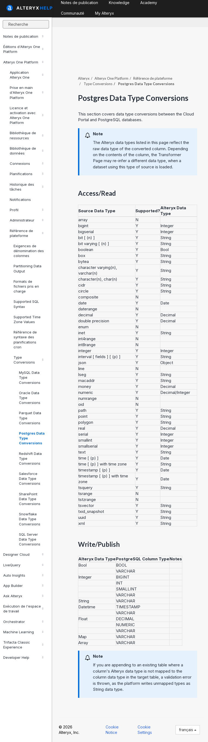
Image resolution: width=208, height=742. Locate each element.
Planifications (26, 174)
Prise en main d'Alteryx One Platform (26, 92)
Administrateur (26, 220)
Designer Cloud (23, 554)
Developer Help (23, 657)
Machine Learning (23, 632)
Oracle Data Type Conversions (29, 398)
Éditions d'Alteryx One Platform (23, 49)
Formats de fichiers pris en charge (26, 286)
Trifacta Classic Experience (23, 644)
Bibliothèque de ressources (26, 135)
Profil (26, 210)
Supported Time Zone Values (27, 319)
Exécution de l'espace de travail (23, 608)
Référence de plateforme (26, 233)
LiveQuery (23, 565)
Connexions (26, 163)
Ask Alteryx (23, 596)
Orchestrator (23, 621)
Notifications (20, 199)
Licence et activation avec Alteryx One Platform (26, 115)
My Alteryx (104, 13)
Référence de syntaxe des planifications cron (25, 339)
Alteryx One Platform (23, 62)
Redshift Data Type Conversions (30, 458)
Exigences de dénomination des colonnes (29, 251)
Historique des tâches (26, 186)
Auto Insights (23, 575)
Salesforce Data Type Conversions (29, 478)
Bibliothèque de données (26, 150)
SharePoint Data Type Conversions (29, 499)
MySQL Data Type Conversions (29, 377)
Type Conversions (28, 359)
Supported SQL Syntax (26, 304)
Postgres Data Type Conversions (32, 438)
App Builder (23, 585)
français (187, 729)
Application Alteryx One (26, 74)
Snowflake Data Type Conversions (29, 519)
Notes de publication (23, 36)
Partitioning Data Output (27, 268)
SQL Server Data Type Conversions (29, 539)
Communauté (72, 13)
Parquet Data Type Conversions (30, 418)
